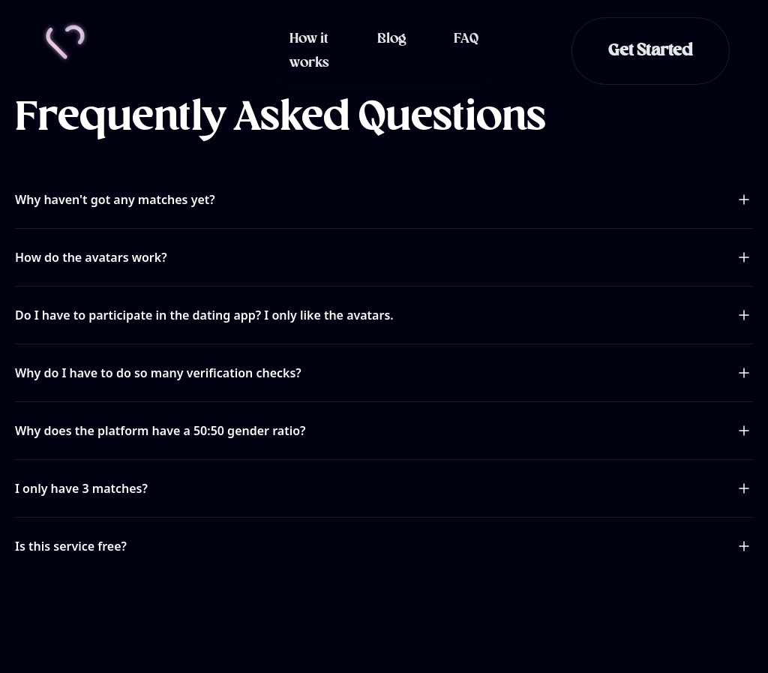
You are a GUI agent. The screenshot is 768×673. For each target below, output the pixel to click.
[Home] (65, 42)
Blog (391, 39)
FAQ (466, 39)
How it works (309, 51)
